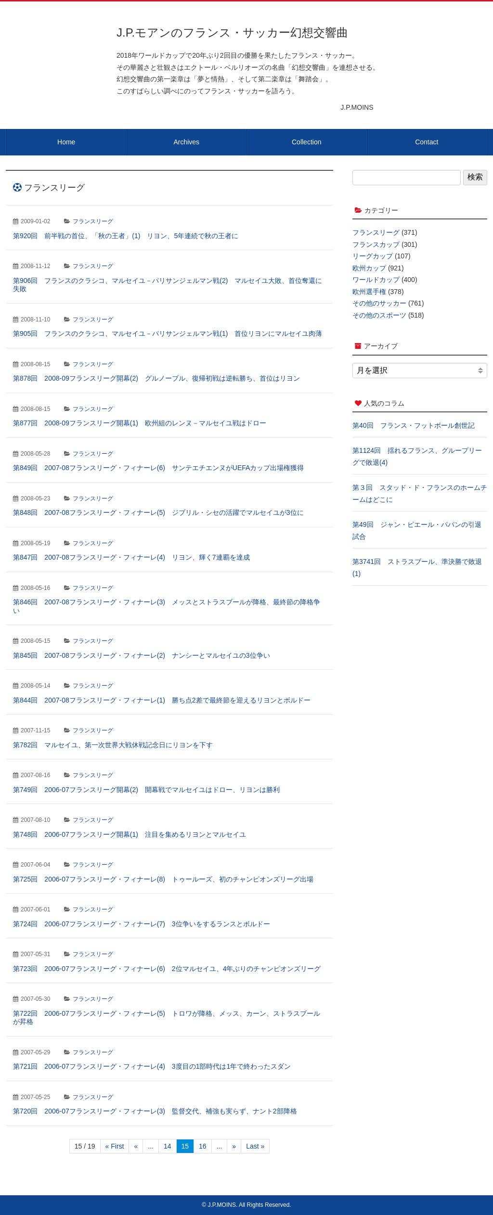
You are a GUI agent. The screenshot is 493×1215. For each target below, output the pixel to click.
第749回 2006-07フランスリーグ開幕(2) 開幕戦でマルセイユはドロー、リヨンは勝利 (146, 789)
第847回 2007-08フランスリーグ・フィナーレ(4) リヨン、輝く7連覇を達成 (131, 557)
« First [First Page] (114, 1146)
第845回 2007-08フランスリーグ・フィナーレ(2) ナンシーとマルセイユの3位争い (141, 655)
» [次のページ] (234, 1146)
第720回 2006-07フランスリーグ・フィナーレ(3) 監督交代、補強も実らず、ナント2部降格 (155, 1111)
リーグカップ (372, 256)
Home (66, 142)
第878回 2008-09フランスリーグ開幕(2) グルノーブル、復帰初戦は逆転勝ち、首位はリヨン (156, 378)
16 (203, 1146)
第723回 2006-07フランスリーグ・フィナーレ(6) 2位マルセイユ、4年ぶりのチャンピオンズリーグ (167, 968)
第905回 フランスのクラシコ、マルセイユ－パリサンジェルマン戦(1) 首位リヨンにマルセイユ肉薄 (167, 333)
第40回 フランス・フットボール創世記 (413, 425)
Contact (426, 142)
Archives (186, 142)
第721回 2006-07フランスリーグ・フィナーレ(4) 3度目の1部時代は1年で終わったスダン (152, 1066)
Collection (306, 142)
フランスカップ (376, 244)
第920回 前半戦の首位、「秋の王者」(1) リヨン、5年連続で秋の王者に (125, 236)
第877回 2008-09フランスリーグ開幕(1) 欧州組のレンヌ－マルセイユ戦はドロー (139, 423)
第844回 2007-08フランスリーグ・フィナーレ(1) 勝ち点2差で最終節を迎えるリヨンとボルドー (162, 700)
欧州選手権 (369, 291)
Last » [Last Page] (255, 1146)
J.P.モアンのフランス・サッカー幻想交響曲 (232, 32)
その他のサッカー (379, 303)
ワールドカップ (376, 279)
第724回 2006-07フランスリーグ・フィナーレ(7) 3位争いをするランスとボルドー (141, 924)
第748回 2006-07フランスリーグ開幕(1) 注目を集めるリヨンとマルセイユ (129, 834)
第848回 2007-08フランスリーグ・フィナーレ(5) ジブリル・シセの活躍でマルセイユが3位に (158, 512)
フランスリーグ (93, 221)
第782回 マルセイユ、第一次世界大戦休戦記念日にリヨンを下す (113, 745)
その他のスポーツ (379, 315)
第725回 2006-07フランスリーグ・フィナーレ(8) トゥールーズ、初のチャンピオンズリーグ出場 (163, 879)
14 (167, 1146)
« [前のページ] (136, 1146)
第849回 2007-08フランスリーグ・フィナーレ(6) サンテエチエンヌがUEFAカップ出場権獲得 (158, 468)
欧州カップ (369, 268)
